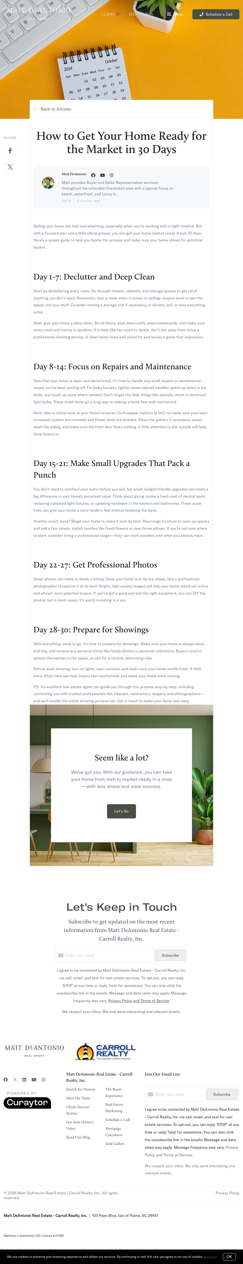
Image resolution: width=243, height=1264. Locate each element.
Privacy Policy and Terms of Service (138, 1000)
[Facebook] (6, 1079)
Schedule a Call (117, 1120)
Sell (133, 14)
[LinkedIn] (24, 1079)
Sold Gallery (115, 1144)
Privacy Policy (227, 1193)
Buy (149, 14)
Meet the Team (78, 1098)
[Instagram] (44, 1079)
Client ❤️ (110, 14)
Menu (175, 14)
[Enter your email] (109, 955)
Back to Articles (56, 109)
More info (210, 1257)
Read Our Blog (78, 1137)
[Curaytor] (27, 1107)
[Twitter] (15, 1079)
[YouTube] (34, 1079)
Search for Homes (80, 1089)
